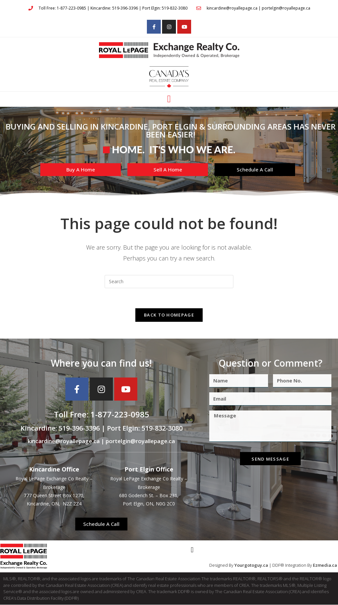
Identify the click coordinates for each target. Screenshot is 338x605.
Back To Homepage (169, 315)
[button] (169, 99)
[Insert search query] (169, 281)
